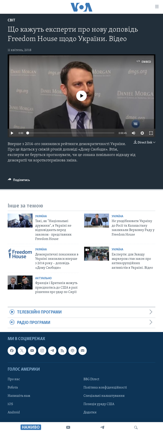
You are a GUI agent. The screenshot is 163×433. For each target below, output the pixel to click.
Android (14, 412)
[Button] (19, 181)
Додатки (90, 412)
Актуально (43, 278)
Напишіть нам (19, 396)
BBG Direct (91, 379)
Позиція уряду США (98, 404)
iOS (10, 404)
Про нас (14, 379)
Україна (41, 216)
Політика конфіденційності (105, 387)
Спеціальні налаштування (104, 396)
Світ (11, 20)
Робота (13, 387)
